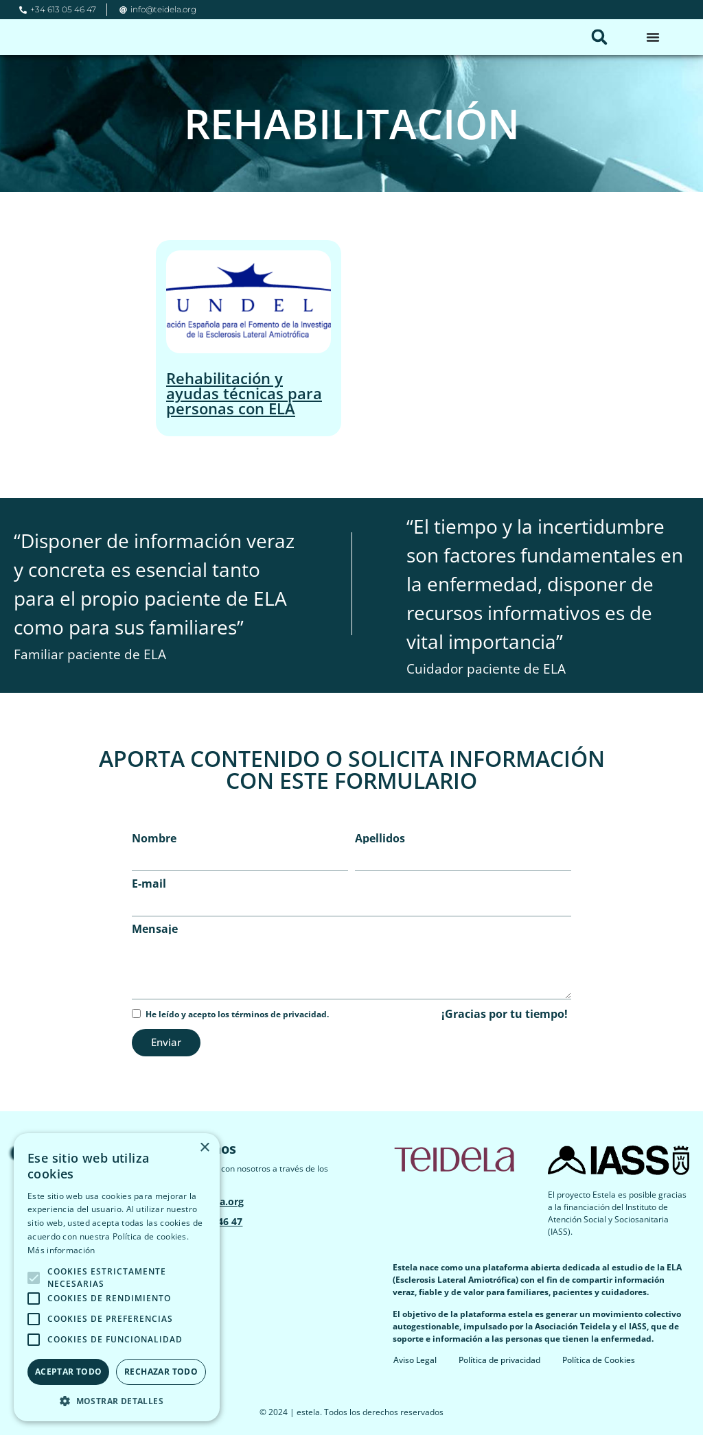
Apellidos (380, 838)
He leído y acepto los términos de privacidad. (237, 1014)
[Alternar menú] (653, 37)
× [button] (204, 1148)
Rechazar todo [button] (161, 1371)
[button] (599, 37)
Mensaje (155, 928)
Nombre (154, 838)
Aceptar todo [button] (68, 1371)
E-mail (149, 883)
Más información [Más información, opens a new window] (61, 1250)
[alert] (117, 1277)
